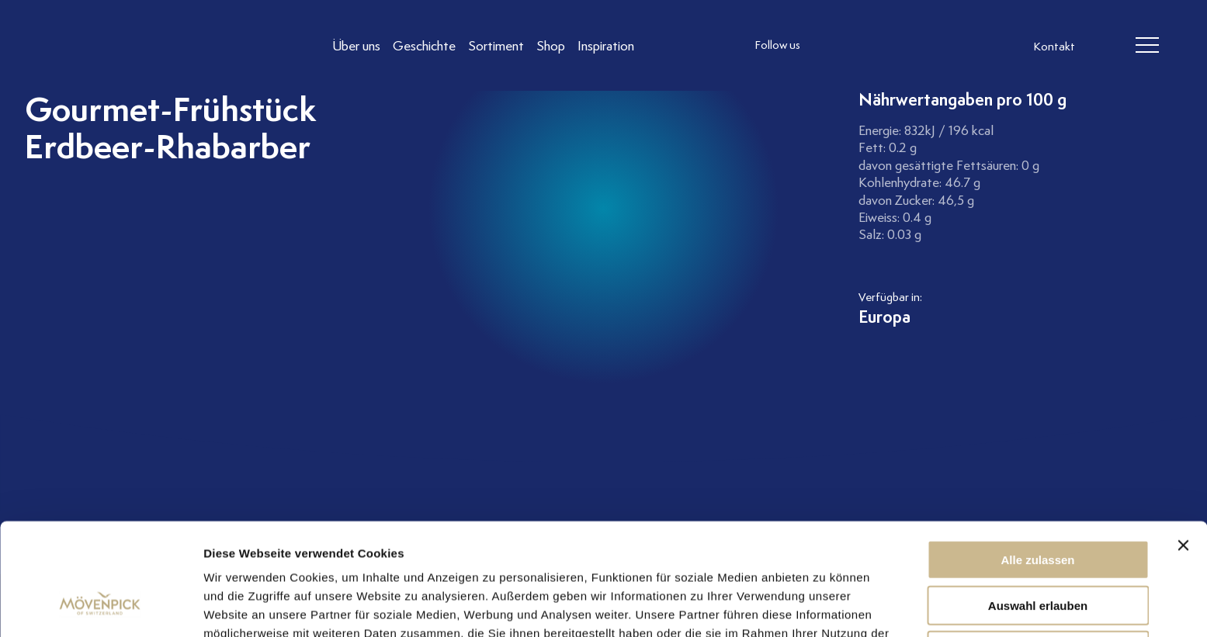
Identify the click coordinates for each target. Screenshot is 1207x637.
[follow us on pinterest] (925, 45)
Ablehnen (1037, 554)
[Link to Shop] (550, 45)
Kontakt (1054, 46)
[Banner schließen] (1183, 449)
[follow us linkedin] (894, 45)
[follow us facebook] (863, 45)
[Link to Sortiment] (496, 45)
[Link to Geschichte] (424, 45)
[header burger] (1147, 45)
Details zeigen (825, 606)
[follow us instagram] (832, 45)
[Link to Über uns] (356, 45)
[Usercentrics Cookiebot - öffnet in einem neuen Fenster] (100, 606)
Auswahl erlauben (1037, 509)
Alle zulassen (1037, 463)
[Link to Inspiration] (605, 45)
